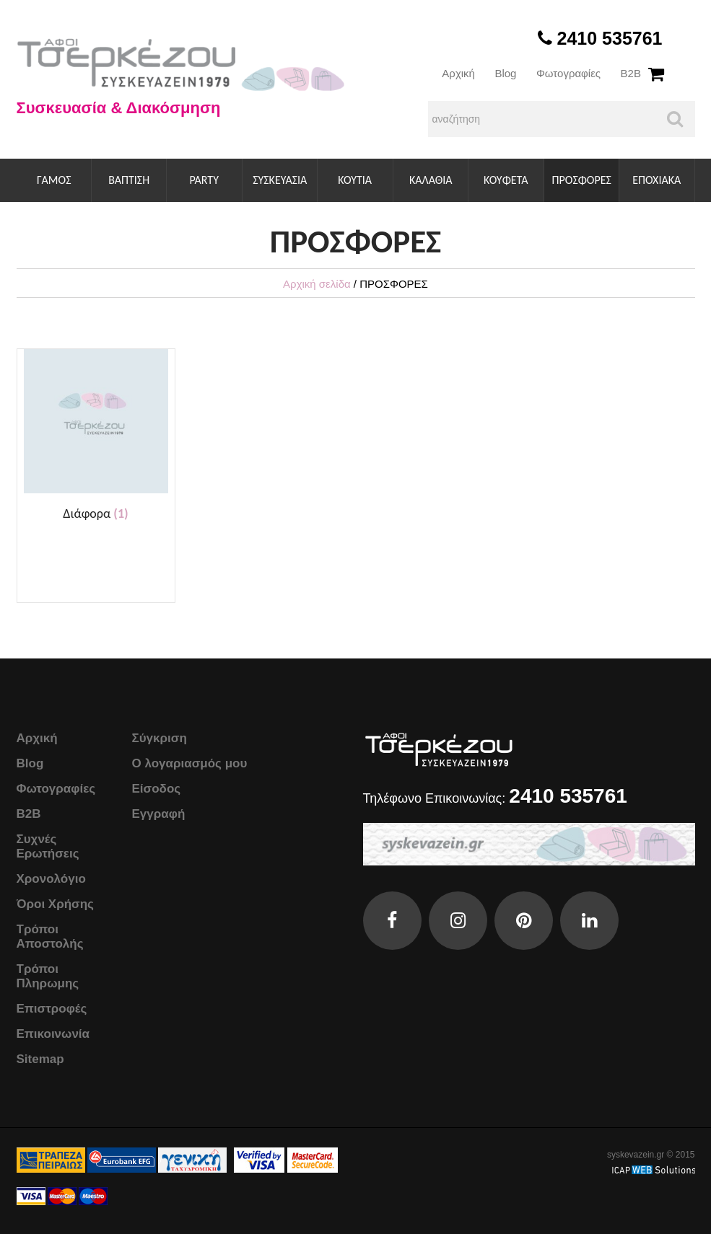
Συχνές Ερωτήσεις (48, 846)
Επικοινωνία (53, 1034)
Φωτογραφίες (568, 73)
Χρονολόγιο (51, 879)
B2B (631, 73)
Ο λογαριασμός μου (190, 763)
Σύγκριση (159, 738)
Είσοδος (156, 789)
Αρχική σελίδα (317, 284)
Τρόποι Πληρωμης (48, 976)
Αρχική (458, 73)
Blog (505, 73)
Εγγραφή (159, 814)
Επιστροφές (52, 1008)
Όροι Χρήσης (55, 904)
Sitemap (40, 1059)
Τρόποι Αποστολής (50, 936)
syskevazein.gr (635, 1155)
